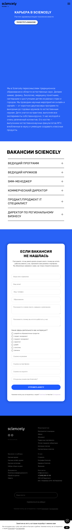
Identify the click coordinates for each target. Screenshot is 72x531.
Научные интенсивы (14, 463)
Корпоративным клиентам (46, 449)
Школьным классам (44, 446)
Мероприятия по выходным (46, 431)
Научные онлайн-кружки (15, 460)
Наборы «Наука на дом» (15, 466)
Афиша (40, 434)
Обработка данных (13, 475)
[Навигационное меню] (69, 4)
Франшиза (41, 466)
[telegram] (12, 435)
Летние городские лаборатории (48, 443)
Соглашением (20, 528)
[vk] (9, 435)
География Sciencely (44, 460)
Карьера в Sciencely (44, 463)
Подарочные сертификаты (46, 440)
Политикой (42, 394)
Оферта (10, 478)
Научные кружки (13, 457)
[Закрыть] (70, 522)
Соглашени (53, 509)
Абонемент (41, 437)
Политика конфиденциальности (17, 473)
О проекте (41, 457)
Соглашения (56, 394)
